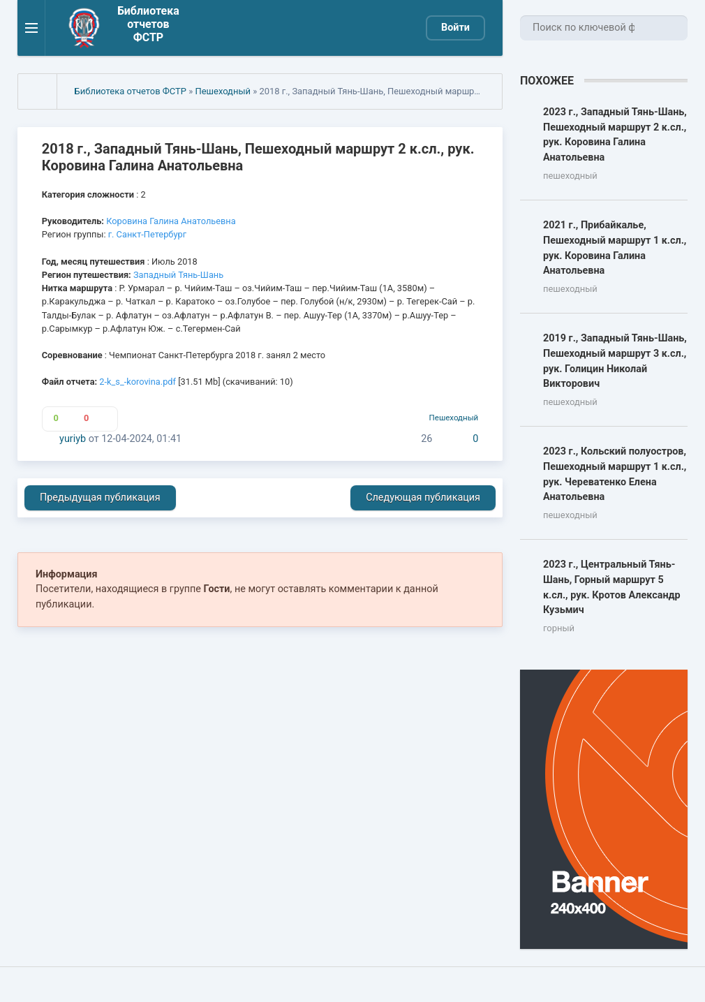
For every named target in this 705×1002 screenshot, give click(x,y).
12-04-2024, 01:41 (141, 439)
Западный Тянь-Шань (178, 275)
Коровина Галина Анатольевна (171, 221)
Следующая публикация (423, 497)
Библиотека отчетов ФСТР (130, 91)
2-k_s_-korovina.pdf (137, 381)
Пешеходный (223, 91)
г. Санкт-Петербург (147, 234)
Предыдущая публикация (100, 497)
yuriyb (72, 439)
